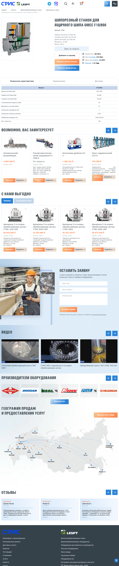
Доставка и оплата (9, 545)
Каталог (13, 10)
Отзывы (8, 492)
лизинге (95, 60)
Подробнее (20, 180)
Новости (6, 562)
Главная (4, 10)
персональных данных (99, 314)
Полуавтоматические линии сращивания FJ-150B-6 (43, 155)
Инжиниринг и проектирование (14, 538)
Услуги (5, 559)
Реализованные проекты (11, 542)
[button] (107, 4)
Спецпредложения (23, 201)
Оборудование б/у (67, 559)
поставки (92, 57)
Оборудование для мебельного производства (77, 545)
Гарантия (88, 63)
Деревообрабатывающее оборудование (75, 542)
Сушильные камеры (68, 555)
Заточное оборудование (69, 548)
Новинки (7, 201)
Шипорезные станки (52, 10)
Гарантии (6, 548)
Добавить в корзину (67, 55)
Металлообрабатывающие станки (73, 538)
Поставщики (7, 552)
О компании (7, 555)
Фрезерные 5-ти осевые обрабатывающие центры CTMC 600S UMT (103, 226)
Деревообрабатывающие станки (31, 10)
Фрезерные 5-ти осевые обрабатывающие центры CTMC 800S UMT (44, 226)
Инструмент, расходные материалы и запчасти (77, 562)
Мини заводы (65, 552)
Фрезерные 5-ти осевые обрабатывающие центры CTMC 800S (73, 226)
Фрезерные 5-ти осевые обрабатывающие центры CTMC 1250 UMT (14, 226)
